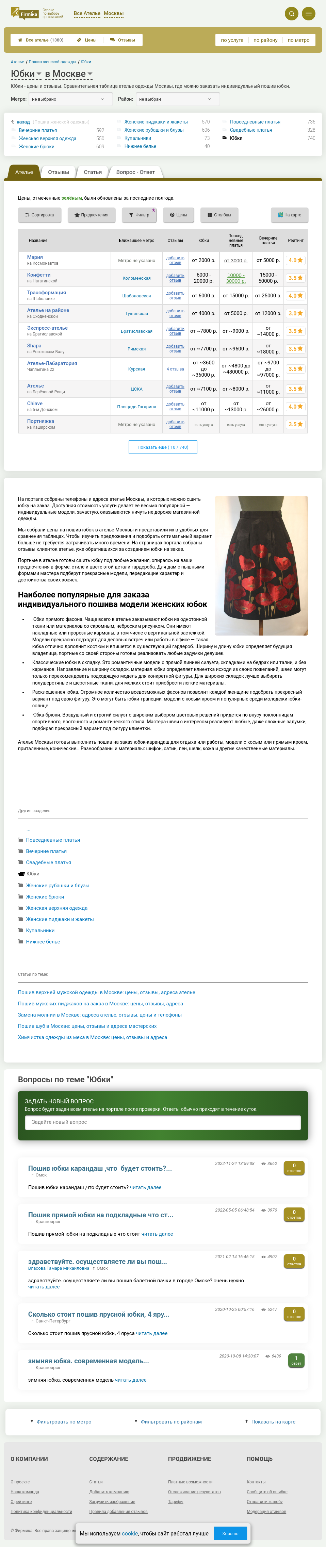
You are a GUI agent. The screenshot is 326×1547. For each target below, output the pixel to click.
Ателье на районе (48, 310)
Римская (137, 348)
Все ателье (40, 40)
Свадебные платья (251, 130)
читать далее (146, 1187)
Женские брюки (36, 146)
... (29, 829)
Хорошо (230, 1533)
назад (53, 122)
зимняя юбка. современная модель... (88, 1361)
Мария (35, 257)
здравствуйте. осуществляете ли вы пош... (97, 1261)
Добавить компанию (109, 1492)
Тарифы (175, 1501)
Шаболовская (137, 295)
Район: (125, 99)
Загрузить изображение (112, 1501)
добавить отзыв (175, 260)
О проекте (20, 1482)
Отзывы (122, 40)
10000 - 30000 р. (236, 278)
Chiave (35, 403)
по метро (299, 40)
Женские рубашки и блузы (154, 130)
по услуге (232, 40)
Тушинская (136, 313)
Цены (87, 40)
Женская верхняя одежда (48, 138)
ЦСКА (137, 389)
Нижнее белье (140, 146)
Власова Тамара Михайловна (58, 1268)
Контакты (256, 1482)
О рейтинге (21, 1501)
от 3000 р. (236, 260)
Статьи (96, 1482)
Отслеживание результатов (194, 1492)
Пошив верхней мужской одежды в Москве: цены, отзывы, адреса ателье (106, 992)
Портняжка (40, 421)
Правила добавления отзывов (118, 1511)
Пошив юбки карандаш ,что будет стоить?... (100, 1168)
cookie (130, 1533)
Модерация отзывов (266, 1511)
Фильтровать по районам (168, 1422)
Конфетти (39, 275)
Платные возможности (190, 1482)
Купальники (138, 138)
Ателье (35, 386)
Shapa (34, 346)
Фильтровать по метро (61, 1422)
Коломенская (137, 278)
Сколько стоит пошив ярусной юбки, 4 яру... (99, 1314)
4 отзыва (175, 369)
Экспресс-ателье (47, 328)
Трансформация (46, 293)
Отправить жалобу (264, 1501)
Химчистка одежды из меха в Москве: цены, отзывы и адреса (92, 1037)
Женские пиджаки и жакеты (156, 121)
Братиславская (136, 331)
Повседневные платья (255, 121)
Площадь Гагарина (136, 406)
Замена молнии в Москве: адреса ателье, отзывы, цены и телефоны (100, 1015)
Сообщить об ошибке (267, 1492)
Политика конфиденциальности (41, 1511)
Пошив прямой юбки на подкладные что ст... (101, 1215)
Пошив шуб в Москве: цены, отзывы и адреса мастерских (87, 1026)
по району (265, 40)
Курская (136, 369)
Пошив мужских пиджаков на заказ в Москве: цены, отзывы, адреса (100, 1004)
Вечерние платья (38, 130)
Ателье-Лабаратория (52, 363)
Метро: (19, 99)
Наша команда (25, 1492)
